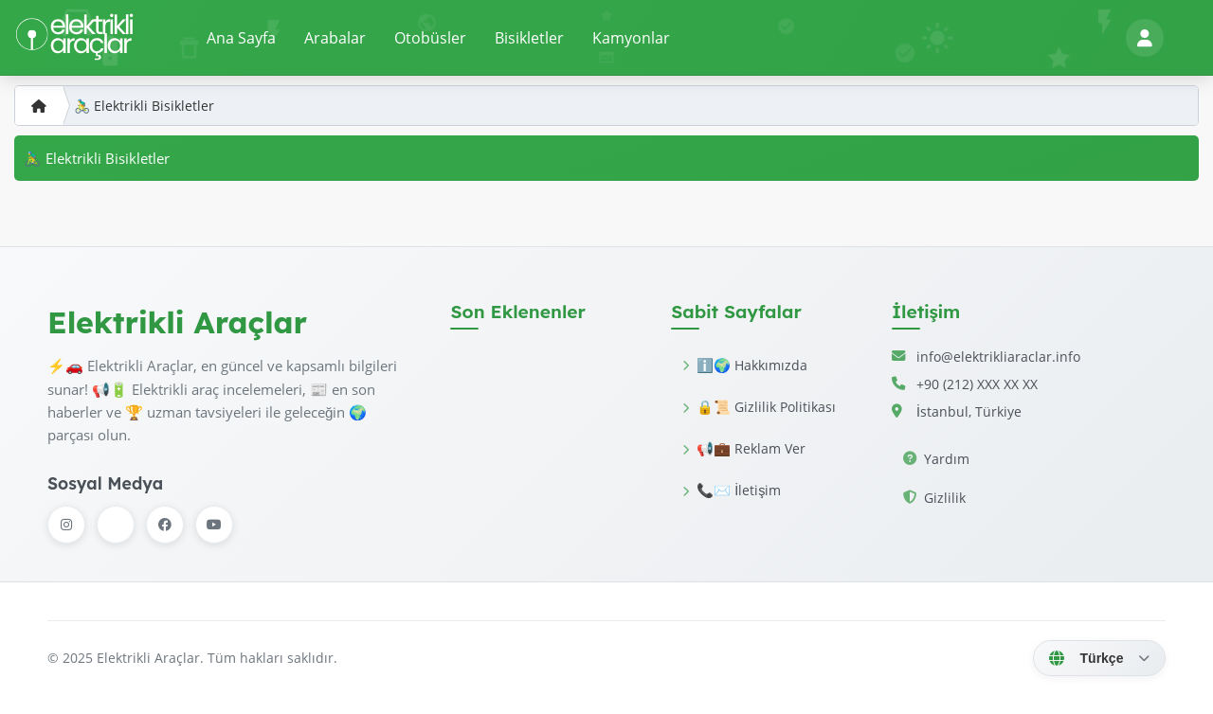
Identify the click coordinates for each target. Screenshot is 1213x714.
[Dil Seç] (1099, 658)
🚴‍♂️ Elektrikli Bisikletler (144, 106)
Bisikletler (529, 37)
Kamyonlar (631, 37)
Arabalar (335, 37)
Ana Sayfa (241, 37)
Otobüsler (430, 37)
